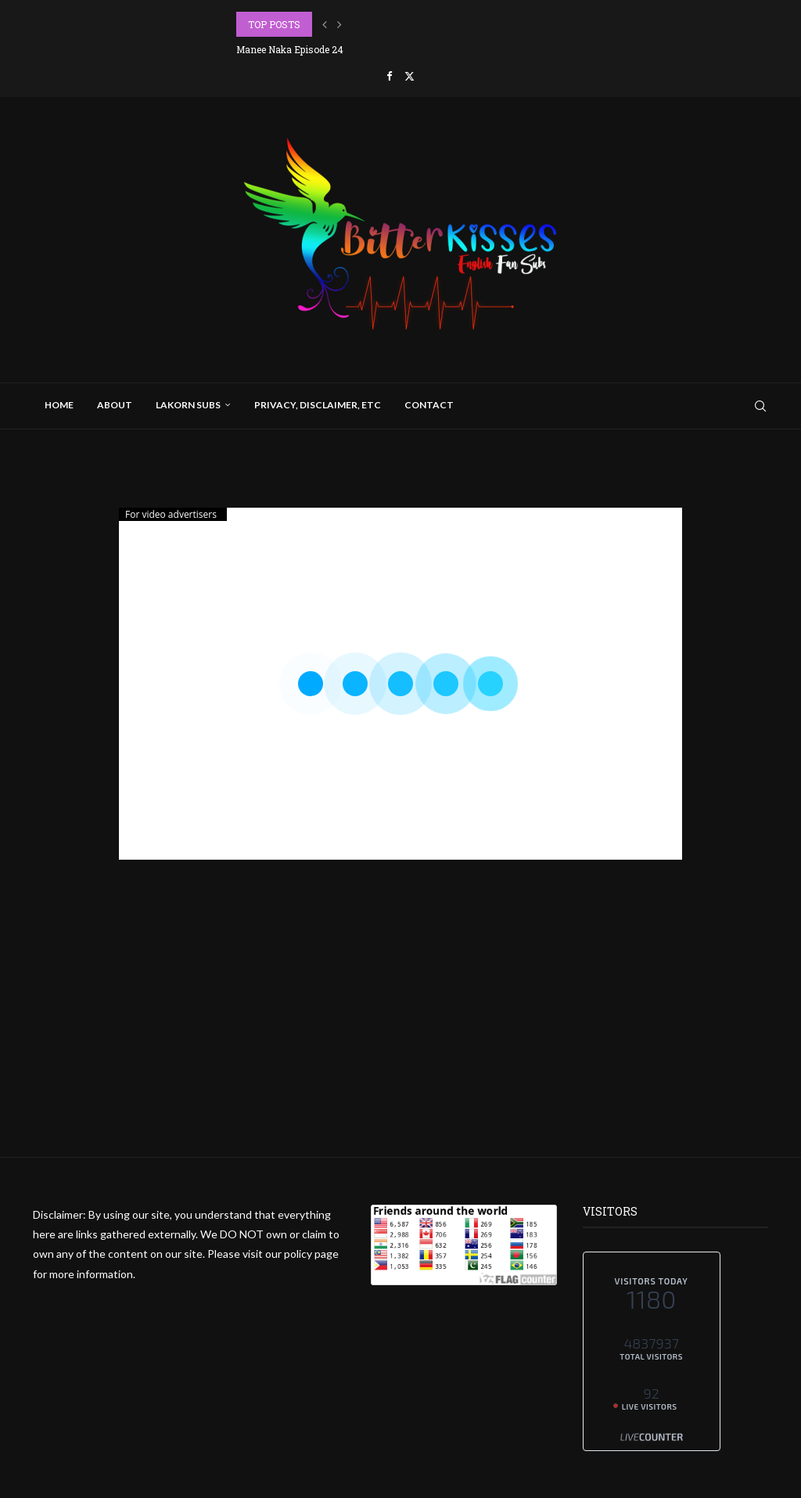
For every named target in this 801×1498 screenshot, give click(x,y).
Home (59, 405)
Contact (429, 405)
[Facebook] (389, 76)
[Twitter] (409, 76)
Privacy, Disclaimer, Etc (317, 405)
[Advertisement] (400, 1047)
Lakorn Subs (188, 405)
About (114, 405)
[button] (324, 24)
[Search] (760, 406)
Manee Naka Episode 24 (289, 49)
